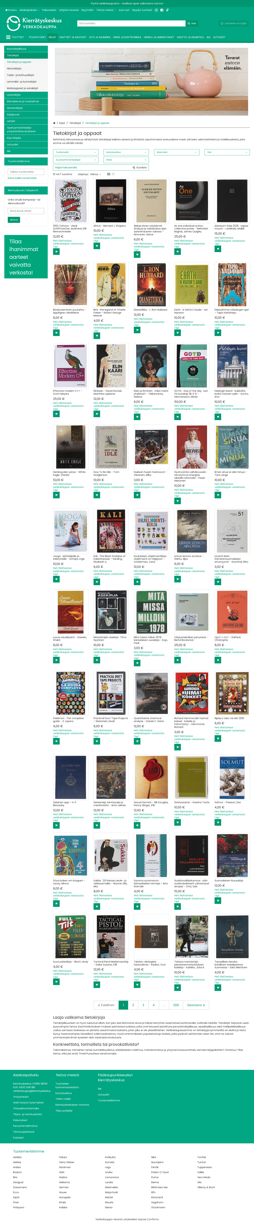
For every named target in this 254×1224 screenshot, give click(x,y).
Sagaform (157, 1202)
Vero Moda (203, 1177)
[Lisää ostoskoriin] (56, 251)
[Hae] (192, 23)
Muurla (109, 1202)
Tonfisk (201, 1157)
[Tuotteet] (16, 37)
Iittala (62, 1202)
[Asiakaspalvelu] (29, 10)
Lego (108, 1167)
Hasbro (63, 1177)
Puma (154, 1177)
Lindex (109, 1172)
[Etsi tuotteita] (137, 23)
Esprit (16, 1197)
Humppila (65, 1197)
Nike (153, 1157)
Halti (61, 1172)
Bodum (17, 1172)
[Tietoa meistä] (106, 10)
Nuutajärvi (157, 1162)
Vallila (200, 1172)
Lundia (109, 1182)
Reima (155, 1182)
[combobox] (137, 23)
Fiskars (63, 1157)
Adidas (17, 1162)
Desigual (18, 1182)
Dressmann (20, 1187)
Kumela (109, 1162)
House (63, 1192)
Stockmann (158, 1207)
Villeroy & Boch (206, 1187)
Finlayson (18, 1207)
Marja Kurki (111, 1192)
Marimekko (111, 1187)
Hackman (65, 1167)
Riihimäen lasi (159, 1187)
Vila (199, 1182)
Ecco (16, 1192)
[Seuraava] (196, 1005)
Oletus (95, 174)
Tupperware (204, 1167)
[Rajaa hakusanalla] (101, 168)
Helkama (64, 1182)
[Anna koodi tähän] (26, 211)
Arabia (17, 1167)
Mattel (109, 1197)
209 (176, 1005)
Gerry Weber (66, 1162)
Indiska (63, 1207)
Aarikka (17, 1157)
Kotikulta (110, 1157)
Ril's (153, 1192)
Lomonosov (112, 1177)
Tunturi (201, 1162)
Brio (15, 1177)
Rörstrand (157, 1197)
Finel (16, 1202)
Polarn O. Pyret (160, 1172)
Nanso (109, 1207)
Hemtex (64, 1187)
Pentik (155, 1167)
